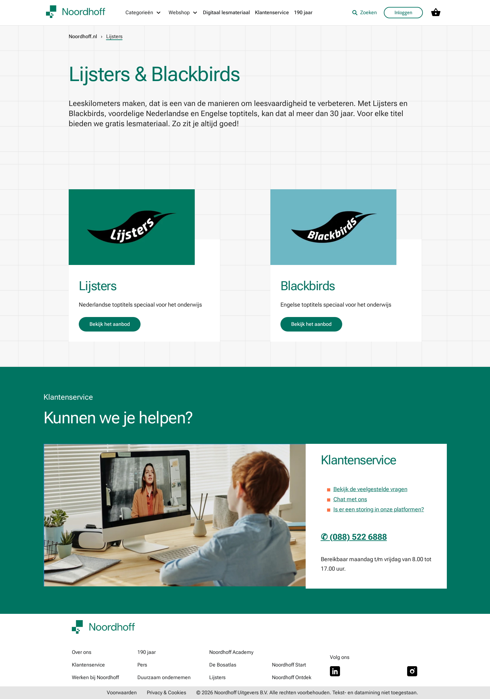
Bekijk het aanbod (109, 324)
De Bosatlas (222, 665)
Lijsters (217, 677)
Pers (142, 665)
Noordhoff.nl (83, 36)
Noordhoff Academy (231, 652)
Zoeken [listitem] (364, 12)
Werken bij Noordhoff (95, 677)
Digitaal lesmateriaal (226, 12)
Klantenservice (272, 12)
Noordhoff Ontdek (291, 677)
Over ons (81, 652)
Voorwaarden (122, 693)
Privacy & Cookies (166, 693)
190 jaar (303, 12)
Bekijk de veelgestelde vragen (370, 489)
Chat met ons (350, 499)
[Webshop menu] (183, 12)
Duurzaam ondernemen (164, 677)
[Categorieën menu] (143, 12)
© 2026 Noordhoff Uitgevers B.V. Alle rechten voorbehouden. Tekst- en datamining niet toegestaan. (307, 693)
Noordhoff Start (289, 665)
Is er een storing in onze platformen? (378, 509)
